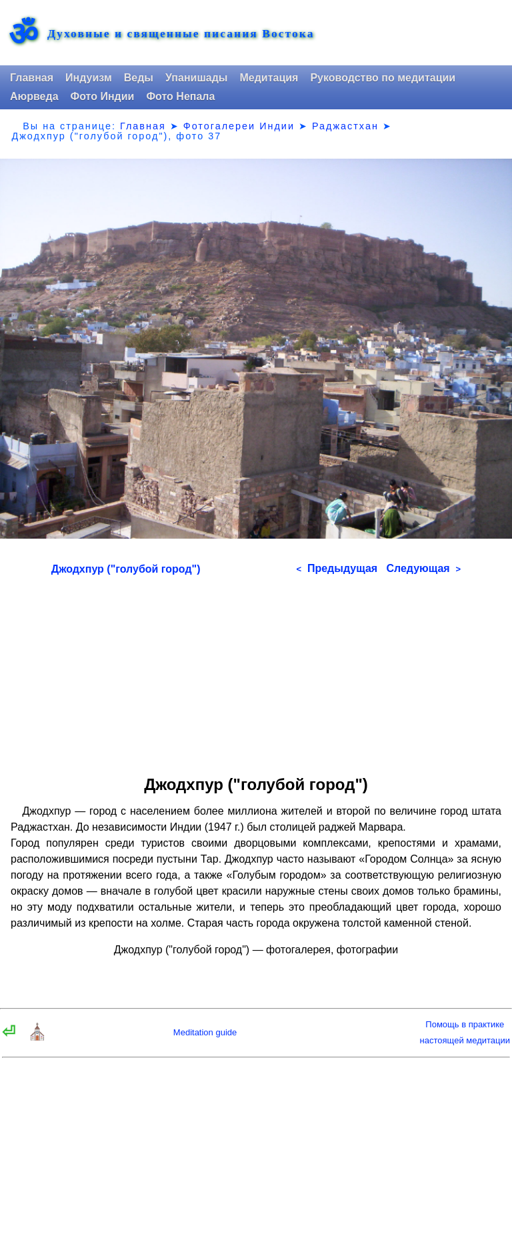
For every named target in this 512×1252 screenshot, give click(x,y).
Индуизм (88, 77)
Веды (138, 77)
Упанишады (196, 77)
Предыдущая (336, 568)
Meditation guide (205, 1032)
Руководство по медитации (382, 77)
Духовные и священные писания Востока (180, 34)
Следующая (423, 568)
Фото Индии (103, 96)
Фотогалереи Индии (239, 126)
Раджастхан (345, 126)
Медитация (268, 77)
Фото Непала (180, 96)
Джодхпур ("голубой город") (126, 569)
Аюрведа (34, 96)
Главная (31, 77)
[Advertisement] (256, 670)
